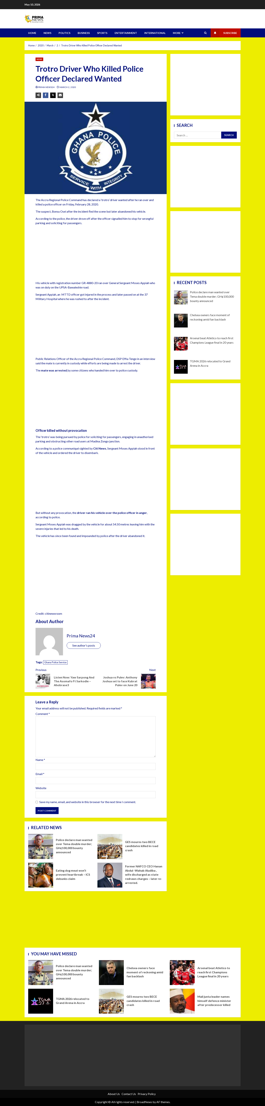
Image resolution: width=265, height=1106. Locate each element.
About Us (114, 1094)
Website (41, 788)
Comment (43, 713)
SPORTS (102, 32)
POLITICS (64, 32)
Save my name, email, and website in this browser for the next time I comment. (87, 802)
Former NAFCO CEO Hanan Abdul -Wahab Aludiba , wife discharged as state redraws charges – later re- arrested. (109, 875)
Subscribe (224, 32)
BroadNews (144, 1102)
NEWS (47, 32)
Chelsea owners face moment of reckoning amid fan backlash (111, 972)
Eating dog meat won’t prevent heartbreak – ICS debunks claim (40, 875)
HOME (32, 32)
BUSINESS (84, 32)
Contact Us (129, 1094)
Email (40, 774)
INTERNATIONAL (155, 32)
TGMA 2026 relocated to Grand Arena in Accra (40, 1001)
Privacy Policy (147, 1094)
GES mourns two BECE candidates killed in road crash (109, 846)
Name (40, 759)
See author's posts (83, 645)
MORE (177, 32)
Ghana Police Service (55, 662)
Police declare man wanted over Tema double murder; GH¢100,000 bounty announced (40, 846)
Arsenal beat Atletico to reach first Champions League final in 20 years (182, 972)
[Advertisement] (96, 253)
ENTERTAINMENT (126, 32)
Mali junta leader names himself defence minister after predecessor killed (182, 1001)
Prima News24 (46, 87)
